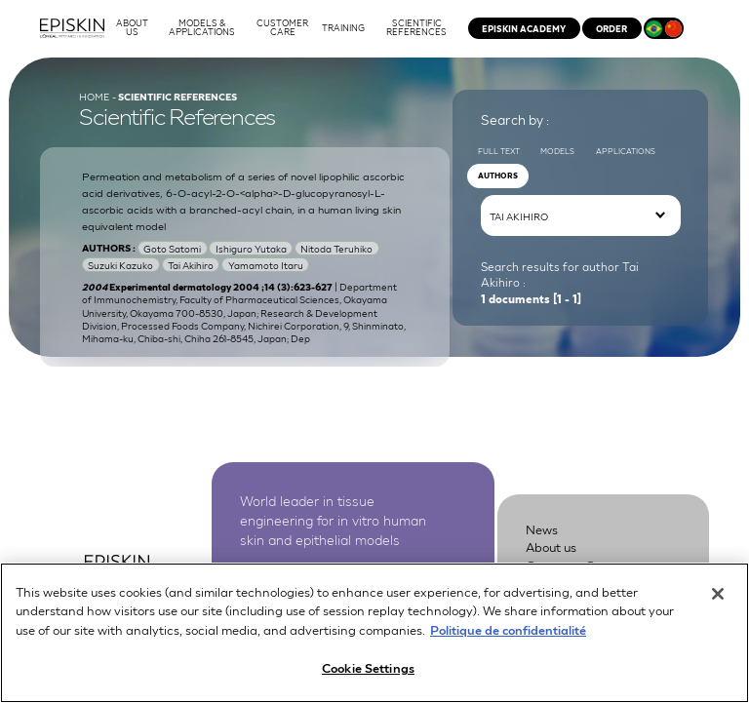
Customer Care (570, 570)
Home (94, 97)
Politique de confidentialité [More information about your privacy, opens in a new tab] (508, 638)
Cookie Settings (368, 677)
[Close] (717, 602)
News (542, 535)
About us (551, 552)
